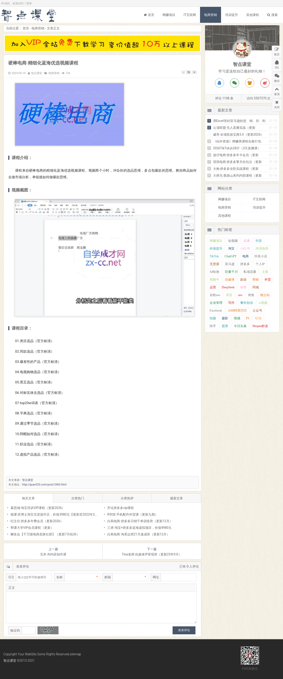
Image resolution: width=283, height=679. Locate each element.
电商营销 (210, 15)
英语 (229, 295)
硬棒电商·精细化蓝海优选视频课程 (43, 63)
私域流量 (249, 272)
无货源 (214, 264)
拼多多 (245, 264)
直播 (246, 241)
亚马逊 (230, 264)
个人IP (260, 264)
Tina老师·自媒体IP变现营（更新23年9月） (152, 554)
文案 (265, 272)
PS (248, 318)
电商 (245, 256)
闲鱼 (251, 295)
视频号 (214, 279)
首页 (149, 15)
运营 (213, 287)
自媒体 (230, 279)
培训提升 (231, 15)
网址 (156, 577)
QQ (277, 64)
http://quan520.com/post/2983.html (44, 484)
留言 (277, 51)
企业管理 (216, 303)
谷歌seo (215, 295)
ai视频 (263, 303)
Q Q (11, 577)
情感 (237, 318)
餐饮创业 (246, 303)
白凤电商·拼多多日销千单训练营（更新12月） (139, 521)
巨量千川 (231, 272)
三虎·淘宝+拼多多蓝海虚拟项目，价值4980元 (139, 527)
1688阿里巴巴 (237, 310)
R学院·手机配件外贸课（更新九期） (132, 514)
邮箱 (107, 577)
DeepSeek (228, 287)
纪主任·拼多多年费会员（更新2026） (37, 521)
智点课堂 (28, 15)
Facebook (216, 310)
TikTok (214, 256)
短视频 (233, 241)
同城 (255, 287)
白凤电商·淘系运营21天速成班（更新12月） (138, 534)
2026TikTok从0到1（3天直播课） (237, 148)
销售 (243, 287)
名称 (59, 577)
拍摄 (213, 318)
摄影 (225, 318)
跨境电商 (262, 248)
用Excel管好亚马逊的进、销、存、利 (239, 121)
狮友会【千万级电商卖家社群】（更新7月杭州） (45, 534)
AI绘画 (214, 272)
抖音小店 (260, 256)
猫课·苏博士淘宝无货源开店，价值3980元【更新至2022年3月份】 (57, 514)
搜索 (272, 15)
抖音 (259, 241)
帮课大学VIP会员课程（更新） (32, 527)
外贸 (267, 279)
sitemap (75, 654)
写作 (231, 303)
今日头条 (240, 326)
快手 (213, 326)
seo (240, 295)
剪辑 (255, 279)
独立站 (265, 295)
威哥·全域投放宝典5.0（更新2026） (238, 134)
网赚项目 (169, 15)
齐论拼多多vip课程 (120, 508)
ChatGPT (230, 256)
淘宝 (231, 248)
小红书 (245, 248)
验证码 (15, 630)
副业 (243, 279)
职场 (258, 318)
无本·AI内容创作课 (53, 554)
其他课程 (252, 15)
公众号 (257, 310)
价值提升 (216, 248)
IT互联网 (190, 15)
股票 (225, 326)
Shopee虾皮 (260, 326)
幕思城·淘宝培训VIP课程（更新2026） (38, 508)
